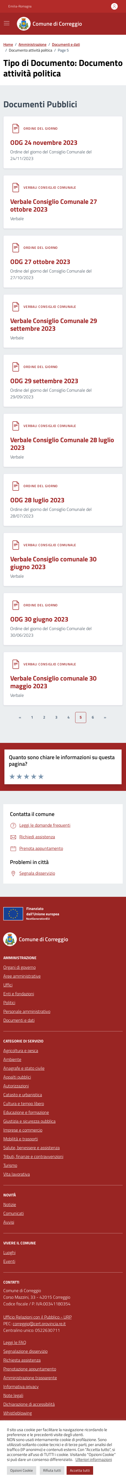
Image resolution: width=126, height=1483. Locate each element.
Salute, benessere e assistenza (31, 1147)
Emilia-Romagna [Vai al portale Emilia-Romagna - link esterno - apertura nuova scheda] (20, 6)
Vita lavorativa (16, 1174)
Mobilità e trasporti (20, 1138)
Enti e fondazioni (18, 993)
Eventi (9, 1261)
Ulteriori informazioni (93, 1459)
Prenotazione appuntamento (29, 1368)
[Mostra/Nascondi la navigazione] (6, 23)
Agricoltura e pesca (20, 1050)
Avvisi (8, 1222)
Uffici (7, 984)
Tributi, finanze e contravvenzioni (33, 1156)
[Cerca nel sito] (111, 23)
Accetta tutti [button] (80, 1470)
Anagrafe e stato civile (23, 1068)
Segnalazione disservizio (25, 1351)
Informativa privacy (21, 1386)
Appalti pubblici (17, 1077)
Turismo (10, 1165)
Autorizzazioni (16, 1085)
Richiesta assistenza (22, 1360)
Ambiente (12, 1059)
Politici (9, 1002)
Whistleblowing (17, 1413)
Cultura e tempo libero (23, 1103)
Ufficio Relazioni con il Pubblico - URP (37, 1317)
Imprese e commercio (22, 1130)
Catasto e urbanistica (22, 1094)
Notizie (9, 1204)
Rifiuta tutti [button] (52, 1470)
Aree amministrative (22, 976)
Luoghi (9, 1252)
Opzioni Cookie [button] (21, 1470)
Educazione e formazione (26, 1112)
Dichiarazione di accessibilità (29, 1404)
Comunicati (13, 1213)
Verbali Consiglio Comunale (49, 187)
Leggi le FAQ (14, 1342)
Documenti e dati (19, 1020)
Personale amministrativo (26, 1011)
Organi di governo (19, 967)
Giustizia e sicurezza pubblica (29, 1121)
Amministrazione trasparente (30, 1377)
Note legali (13, 1395)
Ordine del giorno (40, 128)
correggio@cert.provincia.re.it (39, 1323)
